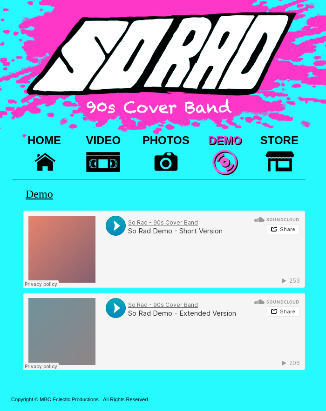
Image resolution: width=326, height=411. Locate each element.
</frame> (164, 249)
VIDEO (103, 140)
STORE (279, 140)
